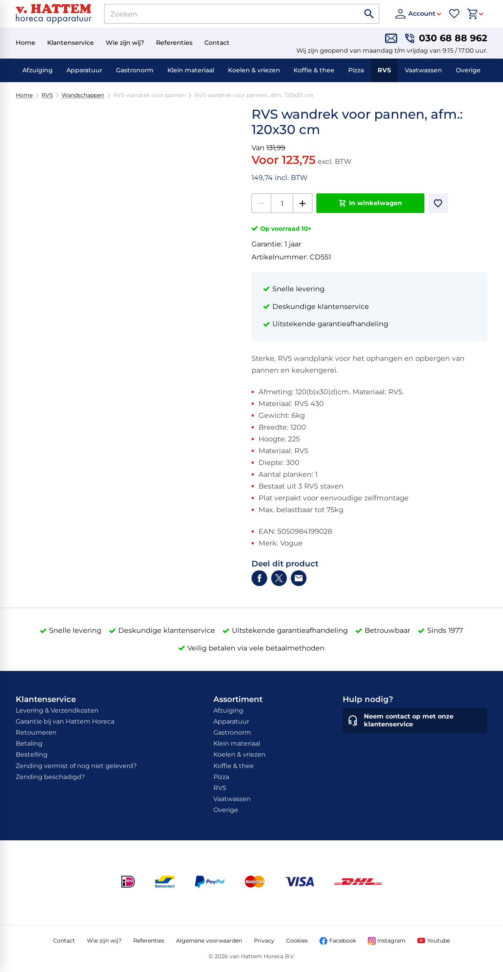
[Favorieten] (454, 14)
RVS (384, 70)
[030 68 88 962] (446, 38)
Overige (468, 70)
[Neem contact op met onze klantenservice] (415, 721)
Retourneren (36, 732)
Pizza (356, 70)
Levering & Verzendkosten (57, 710)
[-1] (261, 203)
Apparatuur (84, 70)
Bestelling (32, 754)
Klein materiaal (190, 70)
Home (24, 95)
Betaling (29, 743)
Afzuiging (37, 70)
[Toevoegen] (438, 203)
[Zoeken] (223, 13)
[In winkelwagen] (370, 203)
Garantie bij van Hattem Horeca (65, 721)
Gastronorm (135, 70)
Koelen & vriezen (254, 70)
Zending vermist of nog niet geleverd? (76, 766)
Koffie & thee (314, 70)
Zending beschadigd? (50, 777)
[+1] (302, 203)
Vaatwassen (423, 70)
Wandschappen (83, 95)
